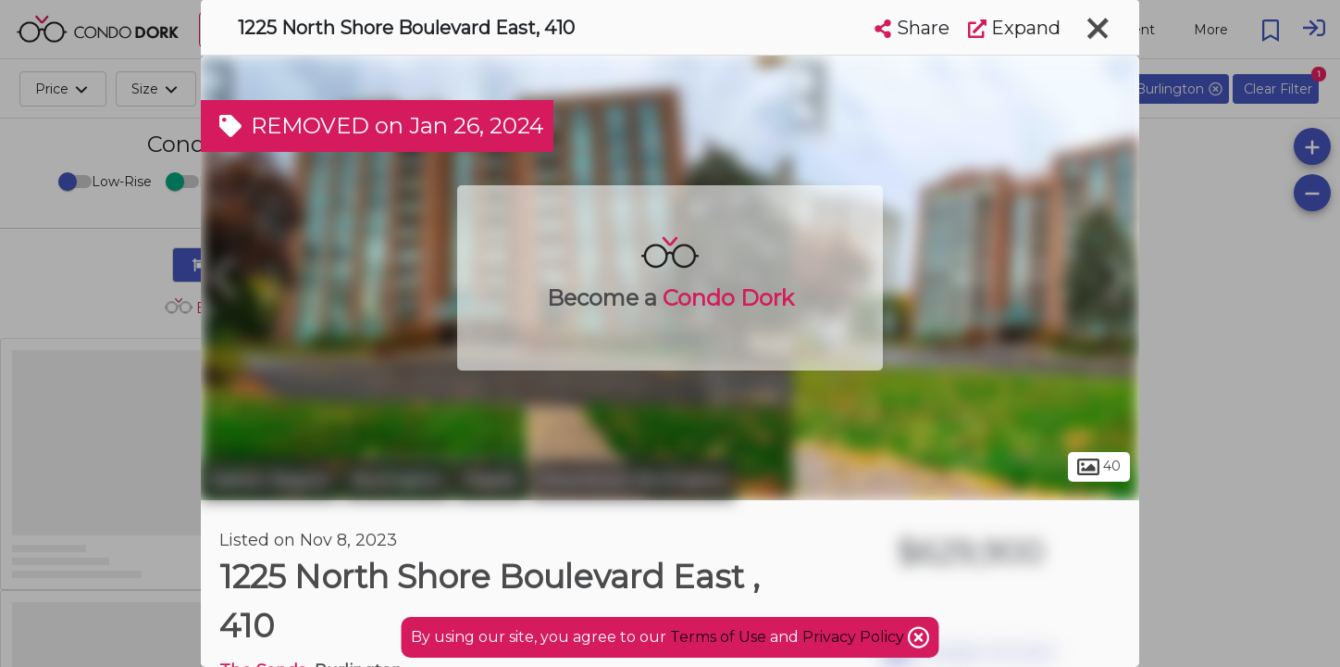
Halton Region (269, 480)
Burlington (397, 480)
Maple (490, 480)
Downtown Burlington (633, 480)
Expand (1014, 28)
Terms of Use (718, 637)
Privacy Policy (855, 637)
